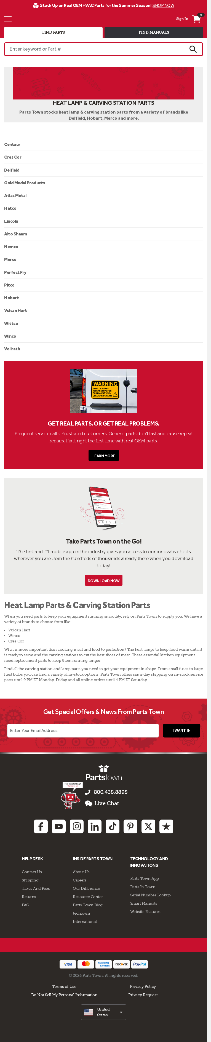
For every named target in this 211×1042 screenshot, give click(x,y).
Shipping (30, 880)
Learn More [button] (103, 456)
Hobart (11, 297)
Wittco (11, 323)
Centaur (12, 144)
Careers (80, 880)
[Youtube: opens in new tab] (59, 826)
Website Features (145, 911)
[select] (103, 1012)
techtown (81, 913)
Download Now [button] (104, 581)
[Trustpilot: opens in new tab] (166, 826)
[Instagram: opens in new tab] (77, 826)
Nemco (11, 246)
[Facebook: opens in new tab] (41, 826)
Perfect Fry (15, 272)
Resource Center (88, 896)
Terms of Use (64, 986)
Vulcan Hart (15, 310)
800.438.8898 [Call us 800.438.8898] (111, 792)
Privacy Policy (143, 986)
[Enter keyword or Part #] (94, 49)
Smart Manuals (143, 903)
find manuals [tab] (154, 32)
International (85, 921)
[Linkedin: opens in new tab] (95, 826)
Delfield (11, 170)
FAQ (26, 905)
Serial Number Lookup (150, 895)
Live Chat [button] (102, 803)
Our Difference (86, 888)
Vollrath (12, 348)
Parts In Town (143, 886)
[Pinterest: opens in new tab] (130, 826)
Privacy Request (142, 995)
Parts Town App (144, 878)
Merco (10, 259)
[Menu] (8, 19)
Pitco (9, 285)
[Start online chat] (72, 795)
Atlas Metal (15, 195)
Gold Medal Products (24, 182)
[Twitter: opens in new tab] (148, 826)
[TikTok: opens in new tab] (112, 826)
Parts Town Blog (88, 905)
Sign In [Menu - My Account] (182, 19)
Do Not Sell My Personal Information (64, 995)
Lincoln (11, 221)
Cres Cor (12, 157)
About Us (81, 872)
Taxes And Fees (36, 888)
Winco (10, 336)
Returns (29, 896)
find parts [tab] (53, 32)
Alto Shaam (15, 234)
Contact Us (32, 872)
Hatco (10, 208)
